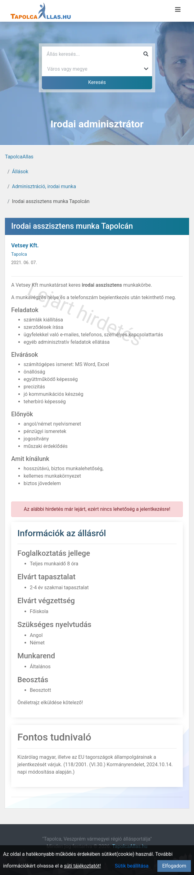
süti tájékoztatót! (82, 866)
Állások (20, 172)
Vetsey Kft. (25, 245)
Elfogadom (174, 866)
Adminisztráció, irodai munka (44, 186)
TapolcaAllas (19, 157)
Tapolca (19, 254)
